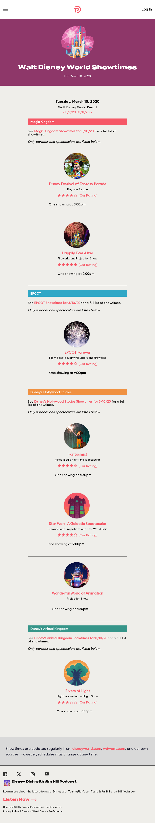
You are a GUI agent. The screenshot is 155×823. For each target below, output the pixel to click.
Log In (146, 9)
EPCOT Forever (77, 352)
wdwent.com (114, 748)
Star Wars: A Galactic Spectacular (77, 523)
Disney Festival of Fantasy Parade (77, 184)
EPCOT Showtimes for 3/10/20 (57, 303)
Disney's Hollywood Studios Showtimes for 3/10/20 (72, 401)
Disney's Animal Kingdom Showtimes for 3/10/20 (70, 638)
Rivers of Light (77, 691)
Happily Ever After (77, 253)
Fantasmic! (77, 454)
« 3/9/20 (70, 112)
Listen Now (21, 800)
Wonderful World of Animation (77, 593)
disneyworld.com (86, 748)
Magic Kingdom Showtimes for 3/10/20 (64, 131)
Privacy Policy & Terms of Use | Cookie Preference (33, 811)
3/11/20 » (85, 112)
